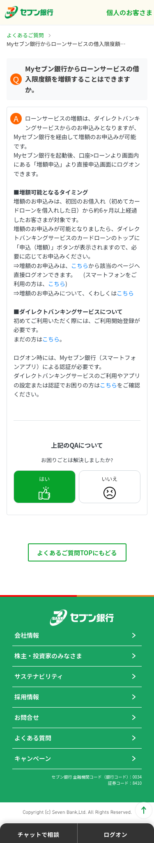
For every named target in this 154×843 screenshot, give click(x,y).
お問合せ (26, 717)
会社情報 (26, 635)
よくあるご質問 (25, 35)
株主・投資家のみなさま (48, 655)
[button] (38, 833)
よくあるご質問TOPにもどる (77, 552)
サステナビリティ (38, 676)
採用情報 (26, 696)
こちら (79, 265)
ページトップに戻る (144, 810)
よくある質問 (32, 737)
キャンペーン (32, 758)
